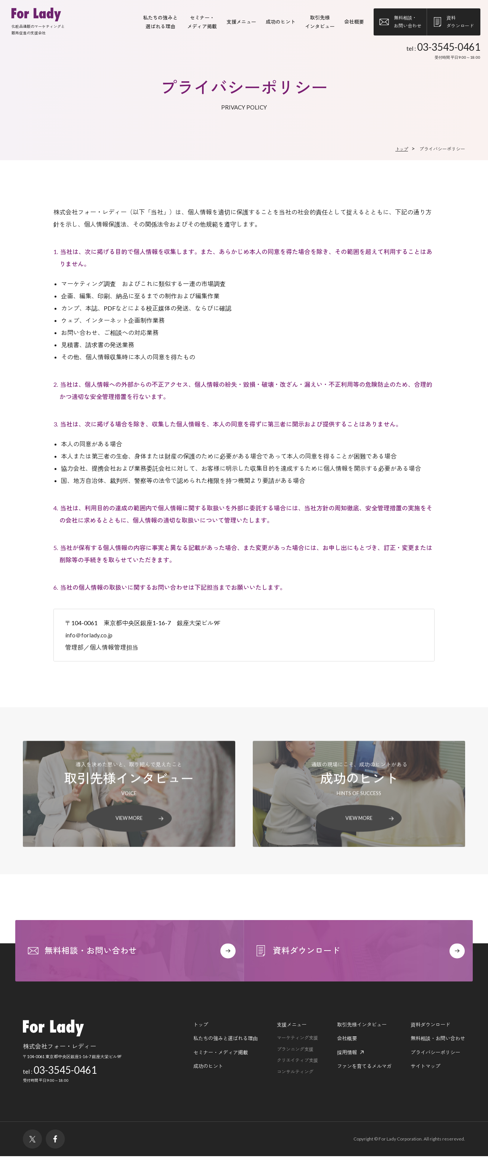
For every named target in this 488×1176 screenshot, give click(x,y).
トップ (185, 1044)
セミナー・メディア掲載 (206, 1073)
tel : (443, 51)
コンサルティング (285, 1094)
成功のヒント (280, 22)
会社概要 (354, 22)
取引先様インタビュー (355, 1044)
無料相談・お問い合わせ (435, 1058)
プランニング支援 (285, 1070)
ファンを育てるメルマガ (358, 1087)
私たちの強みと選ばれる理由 (211, 1058)
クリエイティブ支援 (287, 1082)
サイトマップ (422, 1087)
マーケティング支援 (287, 1058)
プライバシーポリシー (433, 1073)
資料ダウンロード (427, 1044)
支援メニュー (241, 22)
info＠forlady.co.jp (89, 635)
